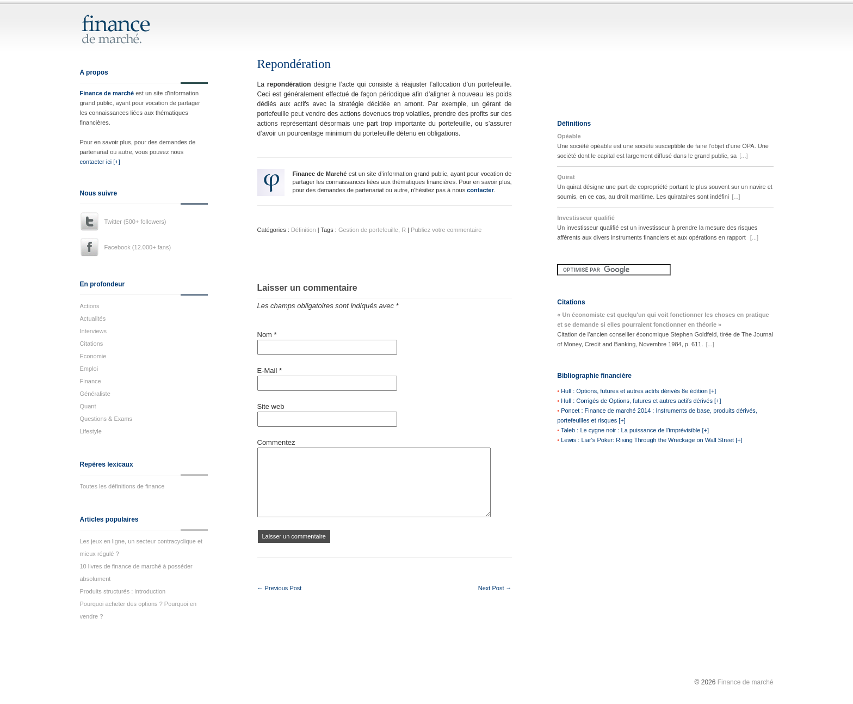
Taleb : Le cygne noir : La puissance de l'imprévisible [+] (635, 430)
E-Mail (269, 370)
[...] (743, 155)
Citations (91, 343)
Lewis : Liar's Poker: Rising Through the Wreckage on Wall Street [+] (652, 440)
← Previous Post (279, 588)
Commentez (276, 442)
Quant (88, 406)
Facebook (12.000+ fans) (137, 247)
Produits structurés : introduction (123, 591)
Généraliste (95, 393)
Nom (267, 334)
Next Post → (495, 588)
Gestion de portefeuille (368, 229)
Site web (271, 406)
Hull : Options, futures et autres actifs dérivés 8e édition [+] (638, 391)
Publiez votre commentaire (446, 229)
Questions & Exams (106, 418)
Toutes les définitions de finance (122, 486)
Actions (90, 306)
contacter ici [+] (100, 161)
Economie (93, 356)
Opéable (568, 136)
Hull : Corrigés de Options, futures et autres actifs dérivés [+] (641, 400)
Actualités (93, 318)
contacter (480, 190)
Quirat (565, 177)
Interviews (93, 331)
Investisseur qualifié (586, 218)
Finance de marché (107, 93)
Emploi (89, 368)
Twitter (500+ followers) (135, 221)
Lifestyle (91, 431)
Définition (303, 229)
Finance (90, 381)
